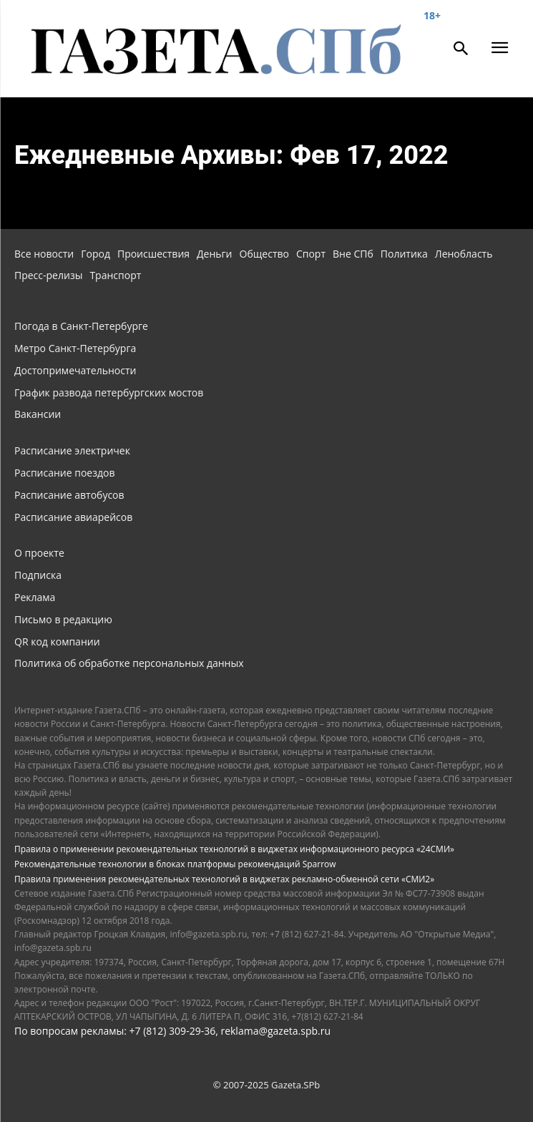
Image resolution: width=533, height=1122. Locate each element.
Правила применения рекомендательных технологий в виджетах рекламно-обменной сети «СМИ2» (224, 879)
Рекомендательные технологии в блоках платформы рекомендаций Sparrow (175, 864)
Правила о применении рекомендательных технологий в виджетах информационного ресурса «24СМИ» (234, 849)
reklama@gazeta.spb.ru (275, 1031)
